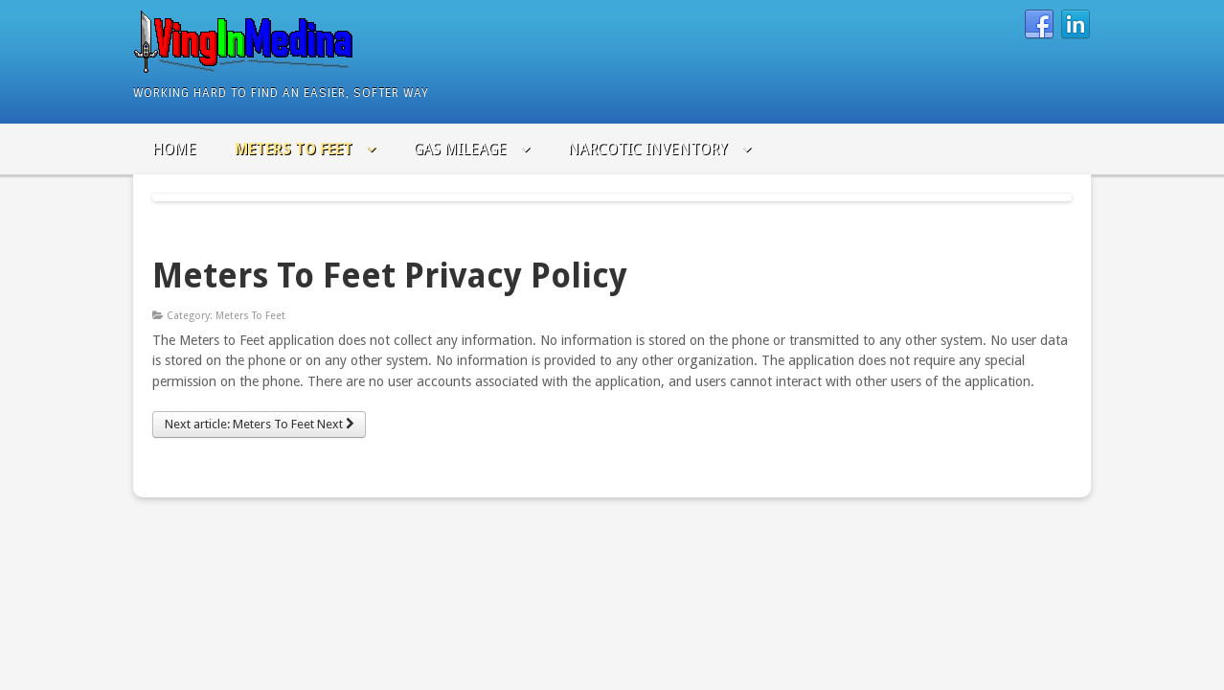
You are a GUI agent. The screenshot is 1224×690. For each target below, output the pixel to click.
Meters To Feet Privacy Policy (389, 275)
